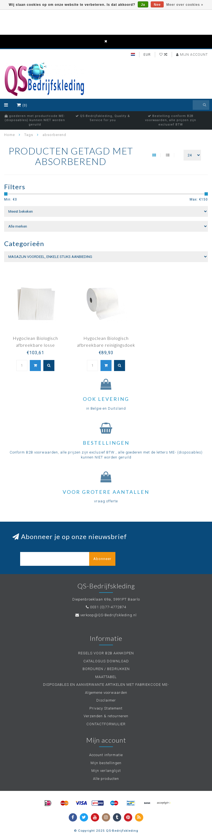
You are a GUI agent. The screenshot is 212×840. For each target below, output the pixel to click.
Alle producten (106, 779)
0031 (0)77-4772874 (108, 607)
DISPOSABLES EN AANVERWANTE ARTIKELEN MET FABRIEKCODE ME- (106, 684)
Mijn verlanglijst (106, 771)
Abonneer (102, 559)
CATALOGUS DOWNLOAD (106, 661)
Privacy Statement (106, 708)
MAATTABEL (106, 677)
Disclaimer (106, 700)
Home (9, 135)
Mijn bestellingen (106, 763)
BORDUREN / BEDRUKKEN (106, 669)
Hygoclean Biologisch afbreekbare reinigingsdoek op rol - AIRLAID (106, 344)
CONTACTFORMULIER (106, 724)
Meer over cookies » (184, 5)
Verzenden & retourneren (106, 716)
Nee (157, 5)
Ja (143, 5)
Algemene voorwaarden (106, 692)
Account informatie (106, 755)
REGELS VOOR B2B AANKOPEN (106, 653)
